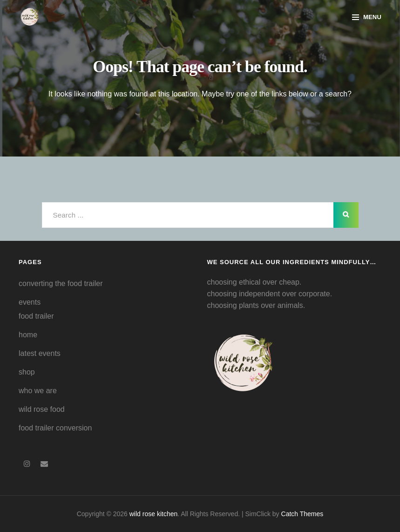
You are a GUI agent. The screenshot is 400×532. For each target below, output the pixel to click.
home (28, 335)
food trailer (36, 316)
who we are (38, 391)
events (30, 302)
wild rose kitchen (153, 514)
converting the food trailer (61, 283)
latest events (40, 353)
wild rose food (42, 409)
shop (27, 372)
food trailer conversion (55, 428)
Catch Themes (302, 514)
